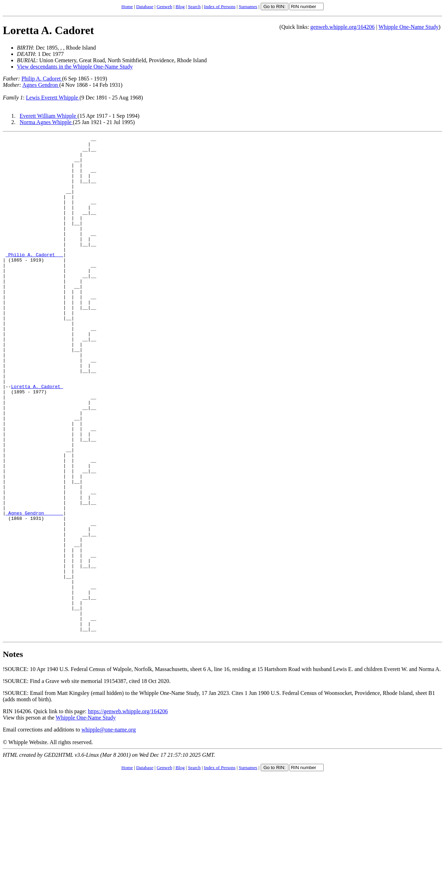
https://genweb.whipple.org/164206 (128, 811)
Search (194, 6)
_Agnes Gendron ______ (34, 589)
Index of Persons (220, 6)
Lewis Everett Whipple (53, 98)
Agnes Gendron (41, 85)
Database (144, 6)
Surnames (248, 6)
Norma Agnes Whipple (46, 122)
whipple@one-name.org (109, 830)
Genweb (164, 6)
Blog (180, 6)
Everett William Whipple (49, 116)
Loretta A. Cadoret (48, 30)
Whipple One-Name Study (409, 27)
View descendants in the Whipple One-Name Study (75, 67)
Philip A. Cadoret (41, 79)
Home (127, 6)
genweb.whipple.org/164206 (342, 27)
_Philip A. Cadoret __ (34, 279)
